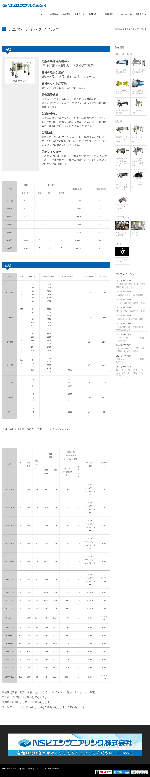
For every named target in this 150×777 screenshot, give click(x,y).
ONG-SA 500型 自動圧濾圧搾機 (138, 71)
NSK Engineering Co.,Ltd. (37, 768)
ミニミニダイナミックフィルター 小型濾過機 (137, 161)
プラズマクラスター (121, 260)
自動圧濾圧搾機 (123, 54)
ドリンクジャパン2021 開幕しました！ (128, 402)
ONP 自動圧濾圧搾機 (122, 92)
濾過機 (118, 121)
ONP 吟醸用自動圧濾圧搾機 (137, 92)
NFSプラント (122, 217)
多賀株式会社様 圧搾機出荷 (128, 304)
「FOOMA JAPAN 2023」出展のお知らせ (128, 371)
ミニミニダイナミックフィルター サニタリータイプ (121, 185)
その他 (118, 243)
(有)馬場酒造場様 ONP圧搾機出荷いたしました (129, 290)
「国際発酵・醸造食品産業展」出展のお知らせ (129, 356)
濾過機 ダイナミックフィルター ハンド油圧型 (121, 161)
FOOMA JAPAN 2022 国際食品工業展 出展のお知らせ (129, 387)
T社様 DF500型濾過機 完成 (129, 316)
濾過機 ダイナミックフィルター (121, 139)
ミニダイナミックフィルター (137, 139)
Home (118, 29)
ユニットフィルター (121, 207)
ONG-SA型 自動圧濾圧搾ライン (121, 71)
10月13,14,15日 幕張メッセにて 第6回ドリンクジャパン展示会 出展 (129, 419)
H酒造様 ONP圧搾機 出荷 (128, 342)
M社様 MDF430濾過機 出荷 (129, 329)
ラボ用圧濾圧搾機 (137, 111)
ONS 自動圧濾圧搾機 (122, 111)
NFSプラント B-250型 (137, 233)
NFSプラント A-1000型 (121, 233)
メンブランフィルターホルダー (137, 184)
